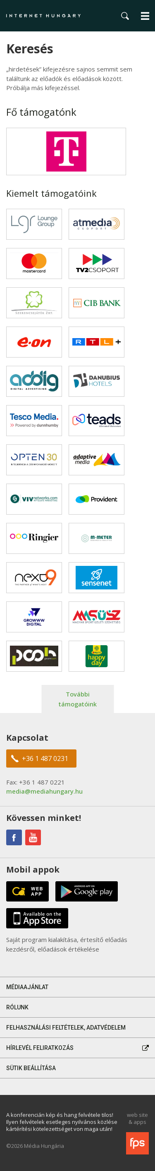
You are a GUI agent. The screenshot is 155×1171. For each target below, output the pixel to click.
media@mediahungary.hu (44, 791)
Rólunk (17, 1007)
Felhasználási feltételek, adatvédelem (66, 1027)
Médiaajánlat (27, 987)
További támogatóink (78, 699)
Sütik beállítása (31, 1068)
